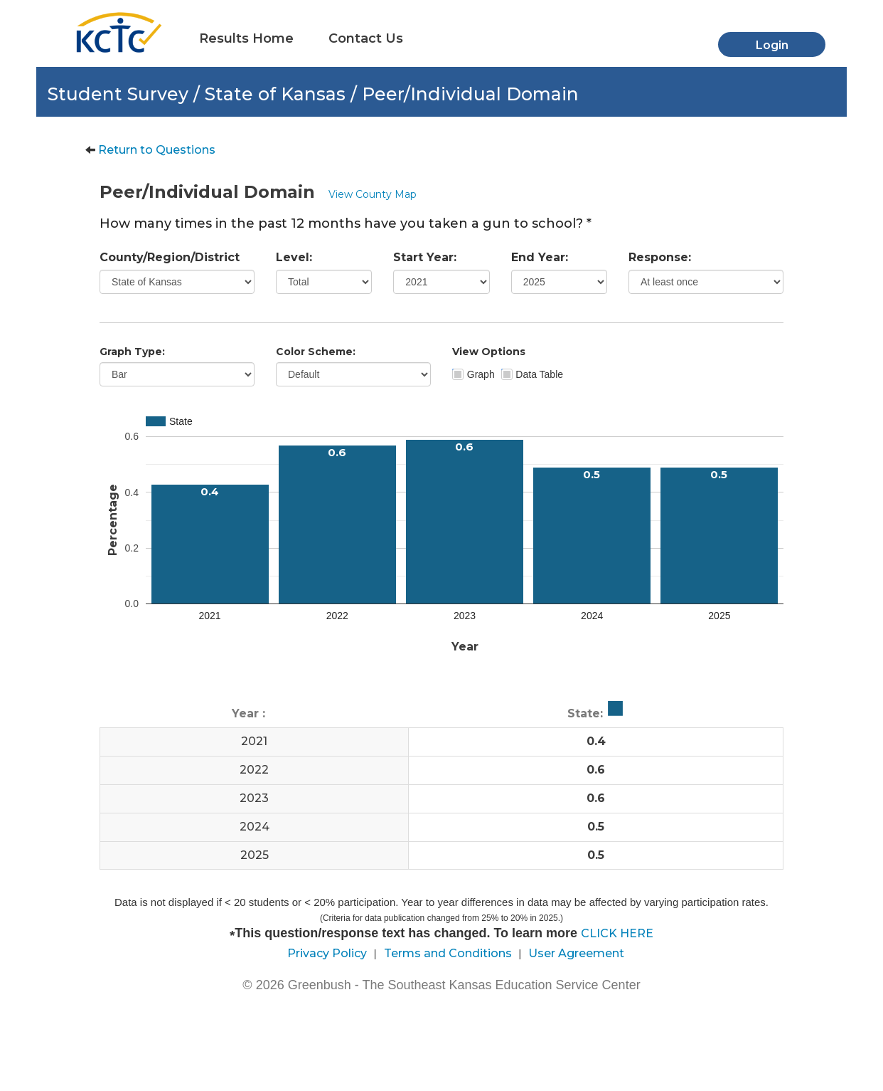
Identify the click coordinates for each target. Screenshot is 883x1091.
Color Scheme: (315, 351)
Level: (294, 257)
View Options (488, 351)
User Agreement (576, 953)
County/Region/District (170, 257)
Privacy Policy (327, 953)
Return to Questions (156, 150)
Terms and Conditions (448, 953)
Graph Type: (132, 351)
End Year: (539, 257)
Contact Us (365, 38)
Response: (659, 257)
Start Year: (424, 257)
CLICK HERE (617, 933)
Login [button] (772, 45)
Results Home (246, 38)
